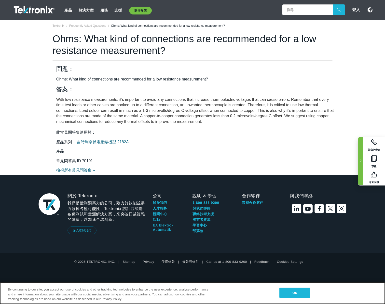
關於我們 (160, 203)
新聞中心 (160, 214)
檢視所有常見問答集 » (75, 170)
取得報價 (140, 10)
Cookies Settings (290, 262)
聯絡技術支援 (203, 214)
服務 (104, 10)
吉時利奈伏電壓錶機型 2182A (103, 142)
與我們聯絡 (201, 208)
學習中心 (199, 225)
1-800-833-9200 (205, 203)
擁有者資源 (201, 220)
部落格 (197, 231)
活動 (156, 220)
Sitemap (129, 262)
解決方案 (86, 10)
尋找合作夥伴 (252, 203)
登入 (356, 10)
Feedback (262, 262)
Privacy (148, 262)
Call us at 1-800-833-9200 (226, 262)
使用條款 (168, 262)
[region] (192, 293)
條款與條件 (190, 262)
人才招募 (160, 208)
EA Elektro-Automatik (163, 227)
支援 (118, 10)
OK (294, 292)
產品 (68, 10)
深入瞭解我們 (82, 230)
